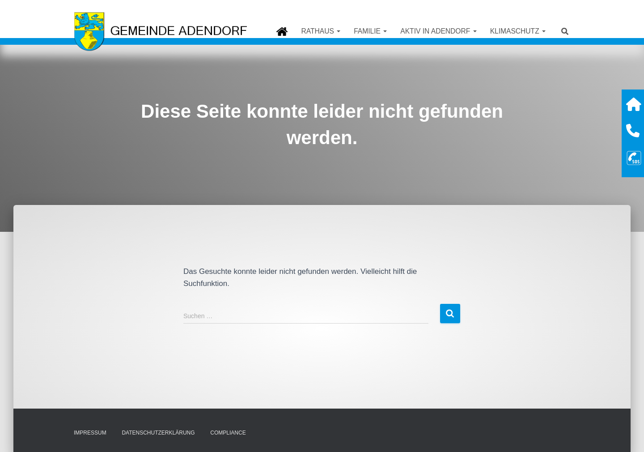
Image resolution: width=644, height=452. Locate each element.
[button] (338, 31)
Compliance (228, 433)
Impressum (90, 433)
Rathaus (320, 31)
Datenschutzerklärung (158, 433)
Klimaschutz (518, 31)
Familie (370, 31)
